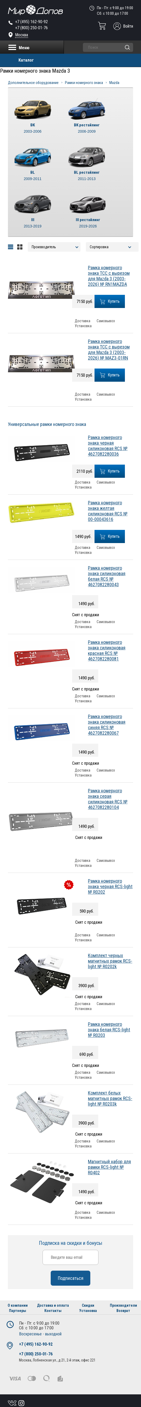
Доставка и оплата (53, 1305)
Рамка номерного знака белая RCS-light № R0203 (109, 1029)
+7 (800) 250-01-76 (31, 27)
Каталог (26, 60)
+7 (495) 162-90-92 (31, 21)
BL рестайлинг (86, 176)
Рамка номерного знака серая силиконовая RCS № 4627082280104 (108, 799)
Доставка (82, 321)
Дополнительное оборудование (33, 83)
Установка (83, 326)
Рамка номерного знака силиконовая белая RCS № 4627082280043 (106, 576)
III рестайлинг (88, 223)
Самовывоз (106, 321)
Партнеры (17, 1311)
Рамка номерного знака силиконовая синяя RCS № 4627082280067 (106, 725)
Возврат (123, 1311)
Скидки (88, 1305)
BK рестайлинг (86, 128)
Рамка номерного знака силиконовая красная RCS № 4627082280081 (106, 650)
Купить (110, 301)
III (32, 223)
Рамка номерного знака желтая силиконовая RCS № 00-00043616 (108, 511)
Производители (123, 1305)
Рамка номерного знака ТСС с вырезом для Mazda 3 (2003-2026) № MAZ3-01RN (109, 350)
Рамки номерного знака (84, 83)
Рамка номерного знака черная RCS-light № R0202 (110, 886)
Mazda (114, 83)
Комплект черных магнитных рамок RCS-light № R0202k (110, 961)
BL (32, 176)
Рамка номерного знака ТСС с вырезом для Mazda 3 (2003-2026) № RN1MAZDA (109, 276)
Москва (21, 34)
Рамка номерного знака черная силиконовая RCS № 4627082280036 (108, 446)
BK (32, 128)
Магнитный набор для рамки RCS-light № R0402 (109, 1167)
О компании (18, 1305)
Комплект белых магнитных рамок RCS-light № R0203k (110, 1098)
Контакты (53, 1311)
